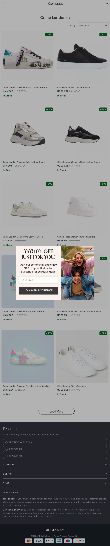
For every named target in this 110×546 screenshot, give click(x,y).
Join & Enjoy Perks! (38, 290)
